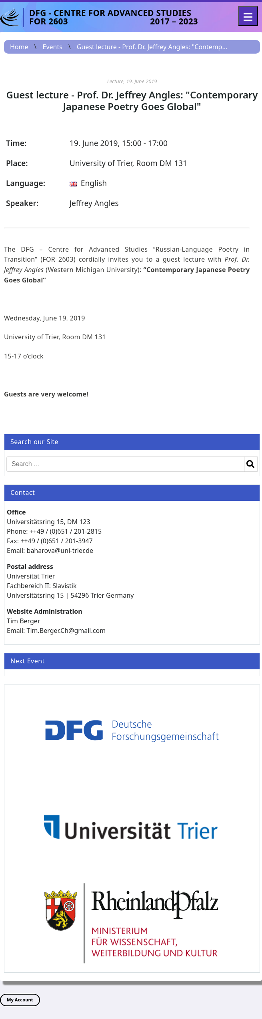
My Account (20, 1000)
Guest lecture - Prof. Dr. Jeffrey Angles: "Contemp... (152, 46)
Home (19, 46)
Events (52, 46)
